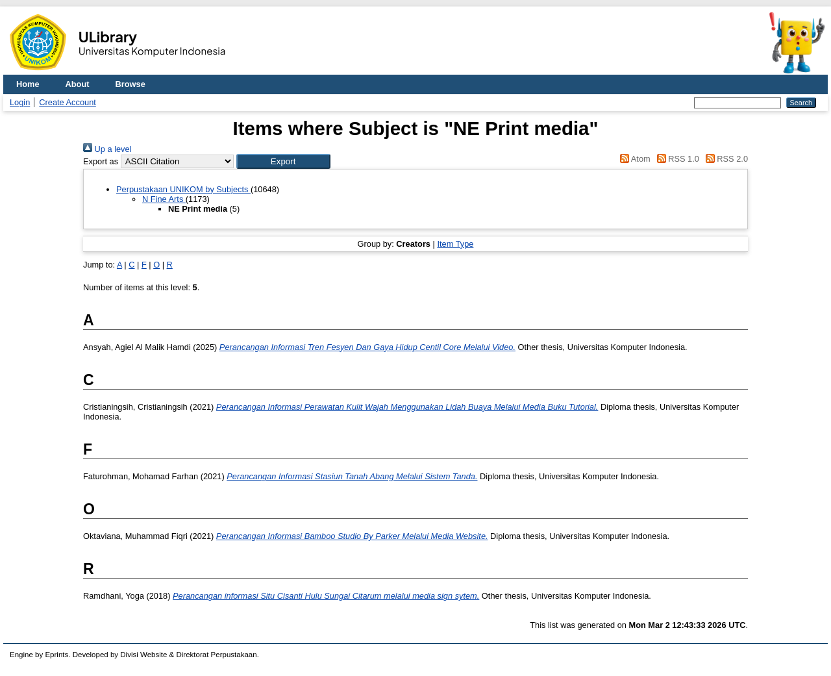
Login (20, 102)
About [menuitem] (78, 84)
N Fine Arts (164, 199)
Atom (633, 159)
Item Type (455, 244)
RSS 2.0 (724, 159)
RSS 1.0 (675, 159)
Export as (100, 161)
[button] (283, 161)
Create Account (67, 102)
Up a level (107, 149)
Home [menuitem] (28, 84)
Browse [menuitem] (130, 84)
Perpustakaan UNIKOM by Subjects (183, 189)
